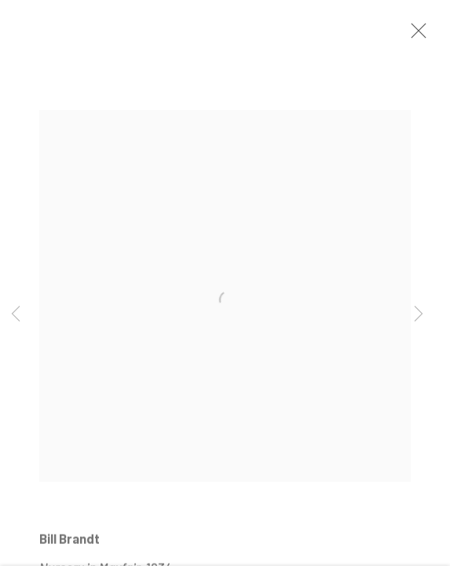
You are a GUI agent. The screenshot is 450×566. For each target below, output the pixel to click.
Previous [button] (15, 314)
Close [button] (414, 35)
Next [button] (418, 314)
